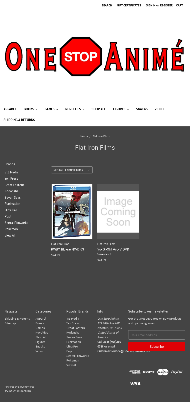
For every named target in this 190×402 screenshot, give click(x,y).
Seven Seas (13, 197)
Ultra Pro (11, 210)
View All (10, 235)
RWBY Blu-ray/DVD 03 (67, 249)
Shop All (99, 109)
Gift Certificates (129, 5)
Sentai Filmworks (16, 223)
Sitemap (10, 323)
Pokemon (11, 229)
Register (166, 5)
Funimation (12, 204)
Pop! (8, 216)
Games (51, 109)
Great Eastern (14, 185)
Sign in (150, 5)
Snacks (142, 109)
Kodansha (11, 191)
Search (107, 5)
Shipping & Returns (19, 120)
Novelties (74, 109)
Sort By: (58, 170)
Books (31, 109)
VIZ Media (11, 172)
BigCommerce (26, 386)
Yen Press (11, 178)
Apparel (10, 109)
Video (159, 109)
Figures (121, 109)
